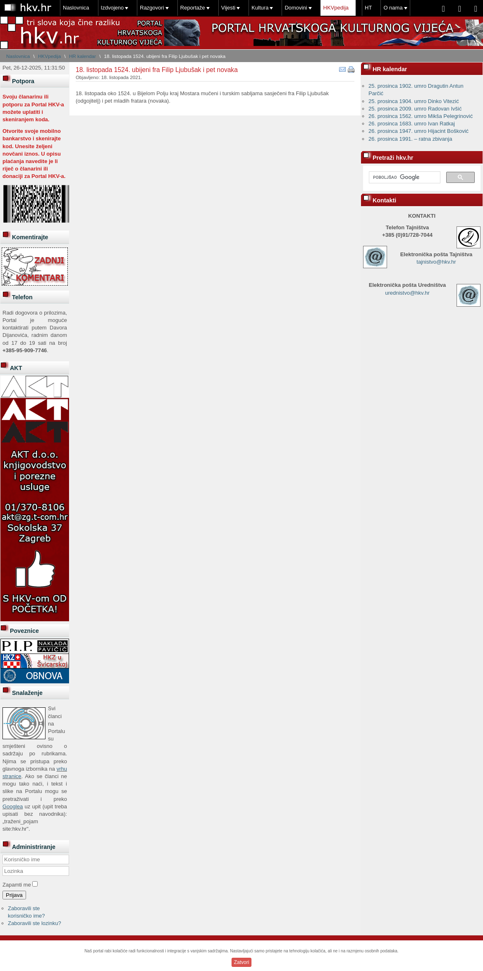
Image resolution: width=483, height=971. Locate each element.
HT (368, 8)
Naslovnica (76, 8)
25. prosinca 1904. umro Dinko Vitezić (413, 101)
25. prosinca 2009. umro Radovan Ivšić (414, 109)
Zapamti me (16, 885)
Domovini (296, 8)
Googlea (12, 806)
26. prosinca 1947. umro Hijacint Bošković (418, 131)
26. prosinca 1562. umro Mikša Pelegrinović (420, 116)
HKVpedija (336, 8)
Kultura (259, 8)
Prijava (14, 895)
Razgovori (152, 8)
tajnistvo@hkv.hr (436, 262)
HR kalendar (82, 56)
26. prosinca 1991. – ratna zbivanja (410, 139)
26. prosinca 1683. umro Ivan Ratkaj (411, 123)
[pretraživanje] (404, 177)
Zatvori (241, 962)
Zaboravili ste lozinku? (34, 923)
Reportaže (192, 8)
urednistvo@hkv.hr (407, 293)
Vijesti (228, 8)
